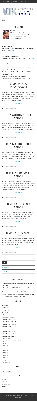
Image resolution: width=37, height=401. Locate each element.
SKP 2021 (4, 348)
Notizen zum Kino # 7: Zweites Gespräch (18, 174)
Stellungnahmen (5, 360)
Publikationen (13, 108)
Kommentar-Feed (6, 384)
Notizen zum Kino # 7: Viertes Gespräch (18, 116)
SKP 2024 (4, 355)
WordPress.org (5, 386)
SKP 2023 (4, 352)
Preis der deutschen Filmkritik (8, 317)
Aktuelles (4, 305)
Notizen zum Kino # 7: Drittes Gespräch (18, 145)
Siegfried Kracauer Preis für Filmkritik (10, 341)
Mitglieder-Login (6, 1)
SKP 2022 (4, 350)
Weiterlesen (18, 103)
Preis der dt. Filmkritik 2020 (8, 324)
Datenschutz (16, 1)
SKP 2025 (4, 357)
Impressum (23, 1)
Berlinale (4, 307)
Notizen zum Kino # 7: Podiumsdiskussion (18, 85)
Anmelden (4, 379)
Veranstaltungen (5, 362)
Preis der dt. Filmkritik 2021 (8, 326)
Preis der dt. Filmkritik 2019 (8, 321)
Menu (3, 20)
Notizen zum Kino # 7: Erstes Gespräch (18, 205)
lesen (13, 50)
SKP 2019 (4, 343)
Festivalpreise (5, 310)
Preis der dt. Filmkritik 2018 (8, 319)
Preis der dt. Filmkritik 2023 (8, 331)
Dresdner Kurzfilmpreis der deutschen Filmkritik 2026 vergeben (16, 291)
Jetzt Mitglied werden (7, 271)
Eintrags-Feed (5, 381)
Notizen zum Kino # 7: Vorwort (18, 232)
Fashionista (15, 399)
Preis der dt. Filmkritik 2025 (8, 336)
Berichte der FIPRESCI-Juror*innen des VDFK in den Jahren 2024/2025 (18, 294)
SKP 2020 (4, 345)
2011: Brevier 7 (7, 108)
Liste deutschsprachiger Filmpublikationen (11, 275)
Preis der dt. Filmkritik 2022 (8, 329)
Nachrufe (4, 312)
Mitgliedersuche (5, 267)
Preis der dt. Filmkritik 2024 (8, 333)
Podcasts (4, 314)
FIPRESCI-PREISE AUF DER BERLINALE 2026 (13, 296)
